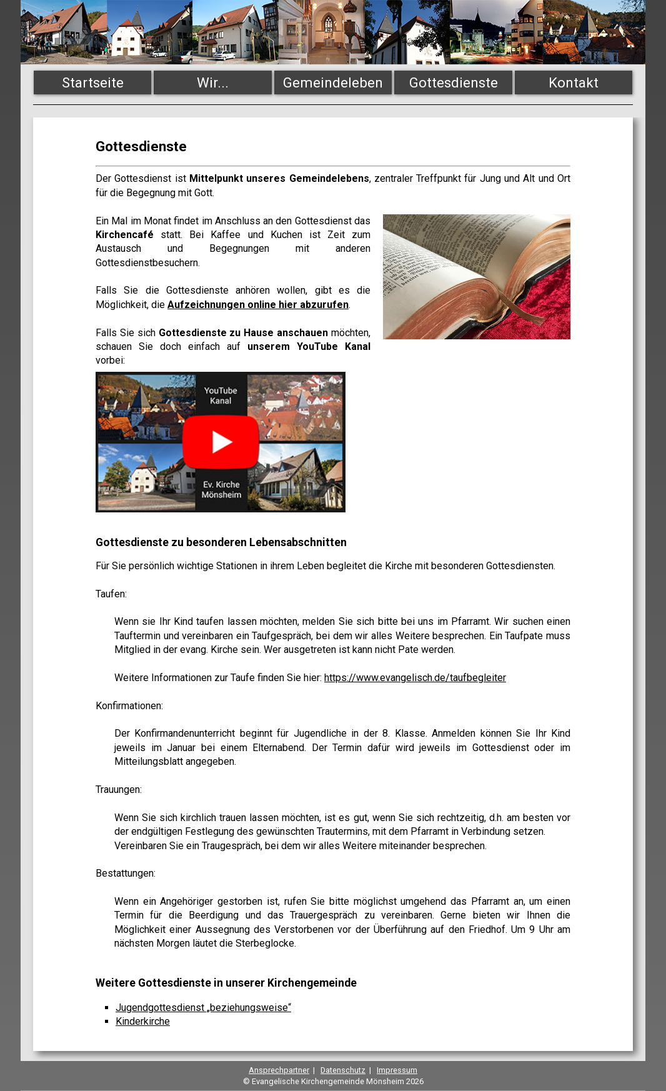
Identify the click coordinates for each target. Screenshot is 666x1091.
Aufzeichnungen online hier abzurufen (258, 305)
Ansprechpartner (279, 1070)
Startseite (93, 82)
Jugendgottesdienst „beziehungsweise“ (203, 1008)
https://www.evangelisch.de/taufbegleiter (415, 678)
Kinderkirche (143, 1021)
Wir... (213, 82)
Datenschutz (343, 1070)
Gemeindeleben (333, 82)
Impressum (397, 1070)
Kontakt (574, 82)
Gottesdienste (453, 82)
